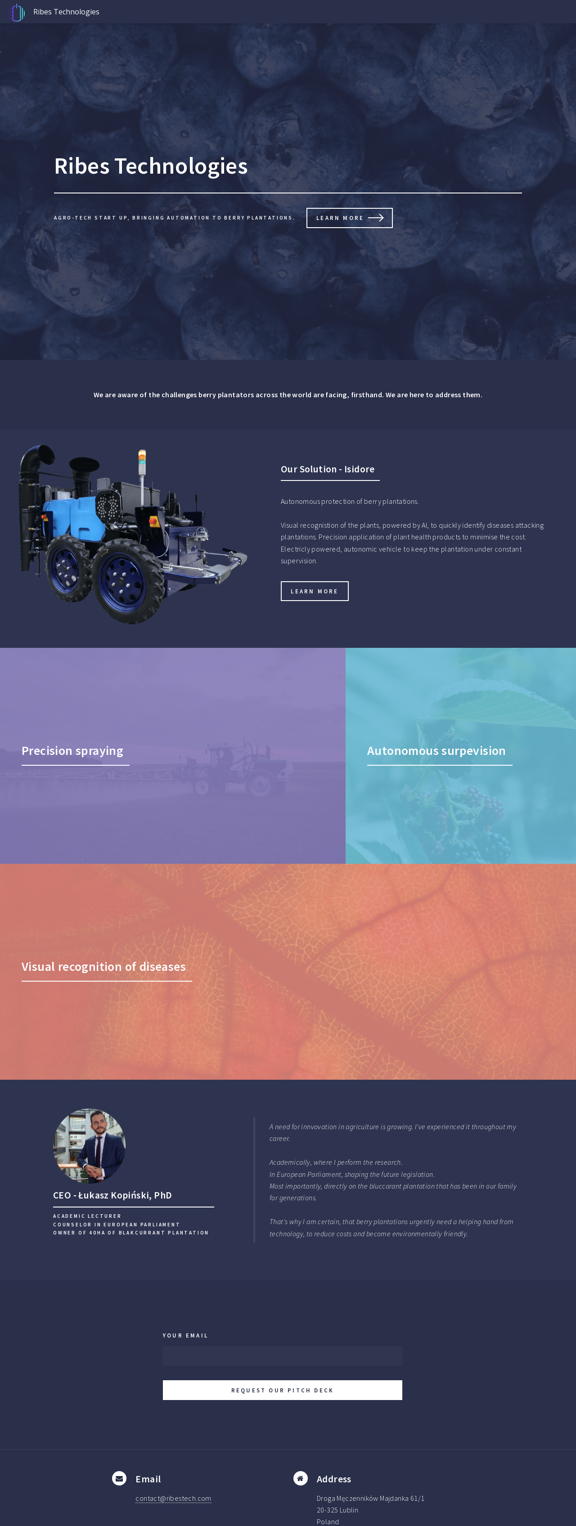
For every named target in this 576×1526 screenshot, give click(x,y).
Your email (185, 1335)
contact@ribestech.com (173, 1498)
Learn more (340, 217)
